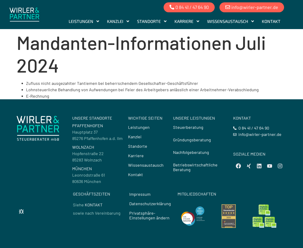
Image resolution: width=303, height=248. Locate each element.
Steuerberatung (188, 127)
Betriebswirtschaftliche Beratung (195, 167)
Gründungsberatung (192, 139)
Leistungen (84, 21)
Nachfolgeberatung (191, 152)
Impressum (140, 194)
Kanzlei (118, 21)
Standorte (152, 21)
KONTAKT (93, 204)
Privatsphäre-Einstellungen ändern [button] (149, 215)
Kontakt (271, 21)
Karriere (187, 21)
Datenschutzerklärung (150, 203)
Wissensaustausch (231, 21)
